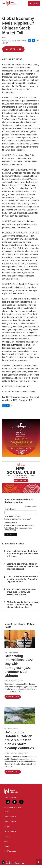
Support (7, 846)
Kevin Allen (8, 681)
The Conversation (11, 652)
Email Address (10, 509)
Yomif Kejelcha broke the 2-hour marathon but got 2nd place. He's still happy (22, 553)
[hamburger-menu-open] (3, 3)
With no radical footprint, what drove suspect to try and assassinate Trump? (21, 592)
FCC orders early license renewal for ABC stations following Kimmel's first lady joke (22, 604)
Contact (7, 826)
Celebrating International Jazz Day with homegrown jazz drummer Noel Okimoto (18, 666)
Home (6, 812)
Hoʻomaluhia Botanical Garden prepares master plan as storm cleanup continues (19, 740)
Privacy (7, 836)
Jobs (6, 841)
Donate (35, 3)
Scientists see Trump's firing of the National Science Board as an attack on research (23, 566)
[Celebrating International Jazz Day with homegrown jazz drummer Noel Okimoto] (19, 639)
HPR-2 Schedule (10, 822)
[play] (3, 862)
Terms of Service (10, 831)
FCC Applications (10, 851)
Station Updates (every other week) (18, 519)
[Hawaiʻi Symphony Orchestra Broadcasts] (21, 438)
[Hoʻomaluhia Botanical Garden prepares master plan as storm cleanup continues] (19, 715)
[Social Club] (21, 477)
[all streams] (39, 862)
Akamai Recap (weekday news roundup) (20, 525)
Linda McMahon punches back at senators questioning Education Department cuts (22, 579)
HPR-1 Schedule (10, 817)
